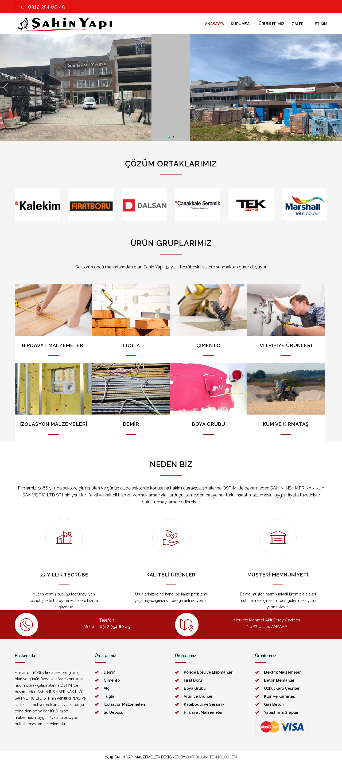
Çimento (112, 680)
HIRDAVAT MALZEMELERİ (53, 345)
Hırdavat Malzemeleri (204, 712)
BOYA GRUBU (208, 424)
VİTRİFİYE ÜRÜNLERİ (286, 345)
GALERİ (298, 24)
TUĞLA (131, 345)
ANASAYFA (214, 24)
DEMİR (131, 424)
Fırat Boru (193, 680)
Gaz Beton (273, 704)
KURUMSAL (241, 24)
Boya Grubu (195, 688)
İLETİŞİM (319, 24)
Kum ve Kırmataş (279, 696)
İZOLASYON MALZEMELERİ (53, 424)
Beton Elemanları (280, 680)
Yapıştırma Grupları (282, 712)
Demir (109, 672)
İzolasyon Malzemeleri (124, 704)
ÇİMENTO (208, 345)
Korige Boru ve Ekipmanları (209, 672)
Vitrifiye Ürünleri (198, 696)
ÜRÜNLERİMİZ (272, 24)
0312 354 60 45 (46, 6)
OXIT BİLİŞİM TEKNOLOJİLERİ (211, 757)
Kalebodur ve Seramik (204, 704)
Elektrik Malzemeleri (283, 672)
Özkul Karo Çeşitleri (282, 688)
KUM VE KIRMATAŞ (286, 424)
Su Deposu (113, 712)
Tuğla (109, 696)
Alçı (107, 688)
